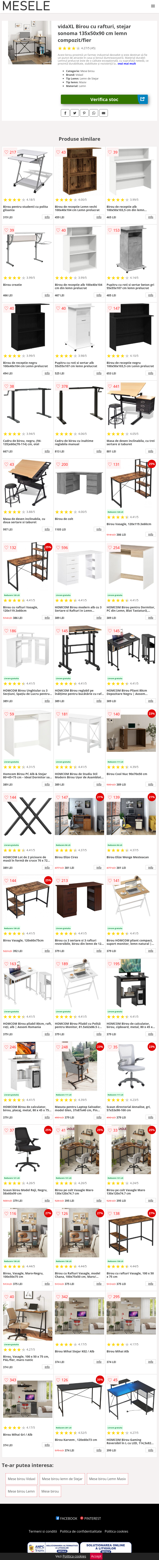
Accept (96, 1556)
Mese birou (50, 1491)
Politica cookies (116, 1531)
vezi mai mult (127, 63)
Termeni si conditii (43, 1531)
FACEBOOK (66, 1518)
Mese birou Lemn (21, 1491)
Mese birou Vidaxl (21, 1479)
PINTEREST (90, 1518)
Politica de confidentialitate (81, 1531)
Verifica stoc (119, 99)
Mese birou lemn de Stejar (62, 1479)
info (47, 217)
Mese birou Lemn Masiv (107, 1479)
